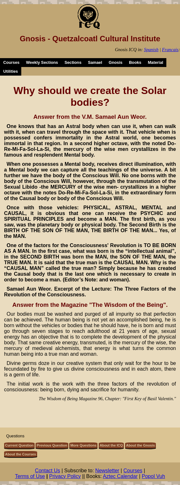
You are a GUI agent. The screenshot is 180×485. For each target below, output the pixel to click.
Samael (95, 62)
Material (155, 62)
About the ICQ (111, 445)
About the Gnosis (140, 445)
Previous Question (52, 445)
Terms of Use (30, 476)
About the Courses (20, 454)
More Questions (83, 445)
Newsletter (107, 470)
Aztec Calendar (120, 476)
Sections (72, 62)
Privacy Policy (65, 476)
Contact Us (47, 470)
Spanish (151, 49)
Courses (11, 62)
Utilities (10, 71)
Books (135, 62)
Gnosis (115, 62)
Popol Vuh (153, 476)
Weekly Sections (42, 62)
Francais (170, 49)
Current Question (19, 445)
